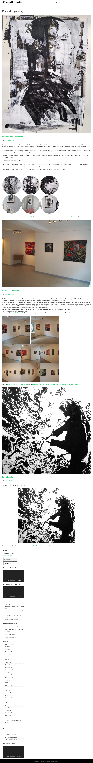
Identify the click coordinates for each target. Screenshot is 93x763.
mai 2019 (7, 646)
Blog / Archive (8, 707)
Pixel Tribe (56, 761)
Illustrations (25, 384)
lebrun (6, 626)
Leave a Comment (73, 384)
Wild (6, 725)
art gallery (36, 384)
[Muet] (20, 580)
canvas (20, 546)
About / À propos (16, 626)
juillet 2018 (8, 657)
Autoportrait (17, 632)
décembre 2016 (9, 675)
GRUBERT (7, 632)
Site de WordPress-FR (11, 739)
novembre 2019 (9, 644)
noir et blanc (58, 216)
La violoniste (7, 477)
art (42, 216)
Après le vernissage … (11, 291)
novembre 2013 (9, 698)
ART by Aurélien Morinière (12, 2)
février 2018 (8, 662)
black (44, 216)
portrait (73, 216)
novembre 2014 (9, 685)
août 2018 (7, 654)
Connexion (7, 732)
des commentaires (11, 737)
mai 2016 (7, 682)
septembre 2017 (9, 669)
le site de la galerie (18, 313)
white (77, 216)
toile (33, 546)
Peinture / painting (27, 216)
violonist (37, 546)
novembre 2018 (9, 652)
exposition (48, 384)
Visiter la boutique (8, 555)
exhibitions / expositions (15, 216)
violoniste (42, 546)
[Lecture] (5, 580)
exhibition (42, 384)
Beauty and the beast (17, 629)
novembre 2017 (9, 664)
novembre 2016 (9, 677)
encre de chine (50, 216)
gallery (57, 384)
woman (81, 216)
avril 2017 (7, 672)
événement (8, 710)
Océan (13, 634)
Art (8, 216)
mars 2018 (7, 659)
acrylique (38, 216)
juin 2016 (7, 680)
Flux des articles (10, 734)
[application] (13, 576)
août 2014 (7, 687)
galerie (53, 384)
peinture (68, 216)
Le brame (7, 604)
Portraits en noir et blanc (12, 137)
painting (64, 216)
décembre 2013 (9, 695)
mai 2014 (7, 690)
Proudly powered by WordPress (38, 761)
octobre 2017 (8, 667)
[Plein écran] (22, 580)
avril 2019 (7, 649)
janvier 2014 (8, 692)
